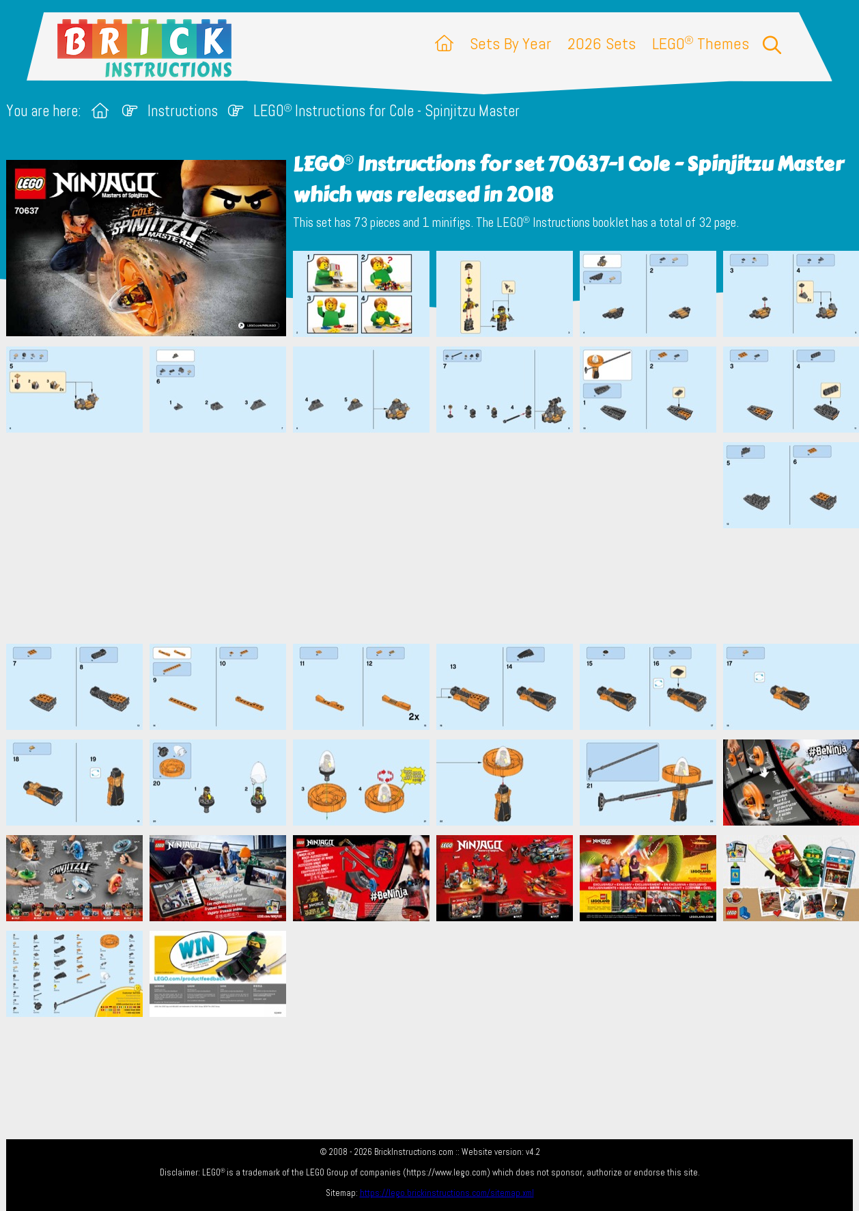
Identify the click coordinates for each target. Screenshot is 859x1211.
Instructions (182, 111)
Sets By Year (510, 43)
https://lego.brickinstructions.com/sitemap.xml (447, 1193)
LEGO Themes (700, 43)
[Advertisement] (436, 538)
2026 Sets (601, 43)
